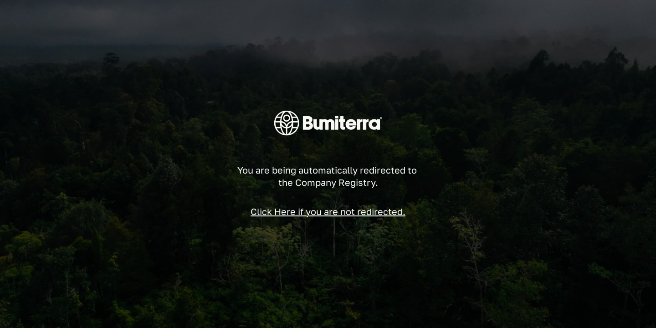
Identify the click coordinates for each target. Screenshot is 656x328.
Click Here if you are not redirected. (328, 211)
